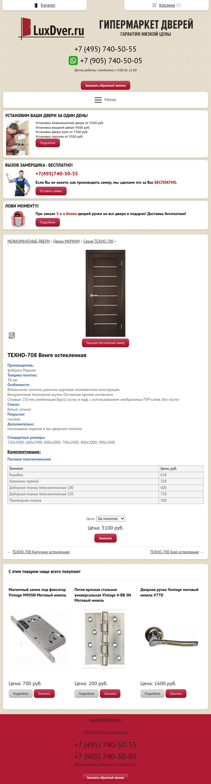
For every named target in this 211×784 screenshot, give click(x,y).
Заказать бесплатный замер (105, 343)
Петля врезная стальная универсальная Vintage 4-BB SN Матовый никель (102, 595)
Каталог (48, 5)
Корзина (167, 5)
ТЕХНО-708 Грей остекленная (174, 552)
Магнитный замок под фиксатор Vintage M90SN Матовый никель (37, 592)
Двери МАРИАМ (66, 241)
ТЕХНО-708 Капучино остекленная (40, 552)
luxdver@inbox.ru (105, 719)
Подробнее (48, 143)
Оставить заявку (51, 191)
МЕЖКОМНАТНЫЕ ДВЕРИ (28, 241)
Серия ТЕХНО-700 (98, 241)
